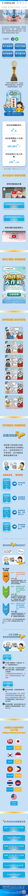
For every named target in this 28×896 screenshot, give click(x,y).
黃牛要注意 (20, 53)
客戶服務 (11, 7)
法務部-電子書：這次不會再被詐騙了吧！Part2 (14, 856)
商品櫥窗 (4, 7)
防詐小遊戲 (20, 46)
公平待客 (24, 7)
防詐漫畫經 (8, 53)
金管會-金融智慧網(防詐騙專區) (14, 829)
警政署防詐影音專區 (14, 875)
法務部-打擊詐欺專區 (14, 838)
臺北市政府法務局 (11, 693)
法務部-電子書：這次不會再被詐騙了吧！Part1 (14, 847)
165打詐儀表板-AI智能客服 (14, 865)
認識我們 (17, 7)
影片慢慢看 (8, 46)
